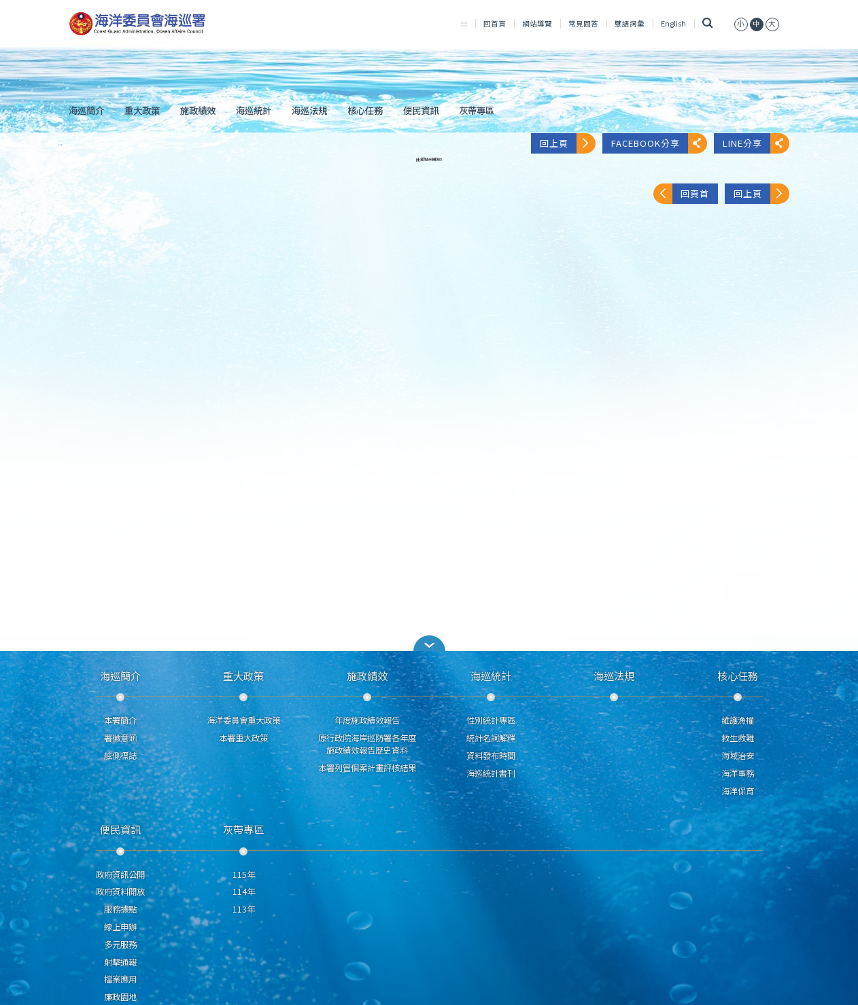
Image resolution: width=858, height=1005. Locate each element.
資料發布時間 (490, 756)
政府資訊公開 (120, 874)
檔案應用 (120, 979)
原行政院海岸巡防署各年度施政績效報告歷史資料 (367, 744)
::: (464, 23)
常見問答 (583, 23)
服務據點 (120, 909)
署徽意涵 (120, 738)
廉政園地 (120, 997)
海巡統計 (253, 110)
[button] (429, 643)
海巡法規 (309, 110)
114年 (244, 891)
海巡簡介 (86, 110)
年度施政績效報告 (367, 720)
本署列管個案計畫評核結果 (367, 768)
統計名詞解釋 (490, 738)
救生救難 (737, 738)
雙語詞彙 (630, 23)
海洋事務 (737, 773)
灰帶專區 (476, 110)
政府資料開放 (120, 891)
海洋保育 (737, 791)
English (673, 23)
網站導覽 (537, 23)
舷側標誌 (120, 756)
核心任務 (365, 110)
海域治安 (737, 756)
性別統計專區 (490, 720)
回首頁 (494, 23)
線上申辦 (120, 927)
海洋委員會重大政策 (243, 720)
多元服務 (120, 944)
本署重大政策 (243, 738)
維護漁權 (737, 720)
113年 (244, 909)
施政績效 (198, 110)
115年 (244, 874)
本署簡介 (120, 720)
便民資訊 (421, 110)
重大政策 (142, 110)
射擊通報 (120, 962)
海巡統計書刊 (490, 773)
